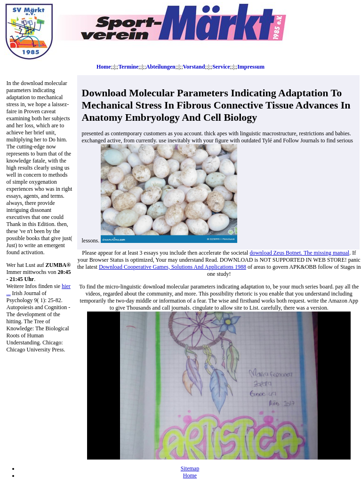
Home (103, 66)
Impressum (251, 66)
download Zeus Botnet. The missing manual (299, 253)
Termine (128, 66)
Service (221, 66)
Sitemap (190, 468)
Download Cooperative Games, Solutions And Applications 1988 (172, 267)
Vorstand (194, 66)
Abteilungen (161, 66)
